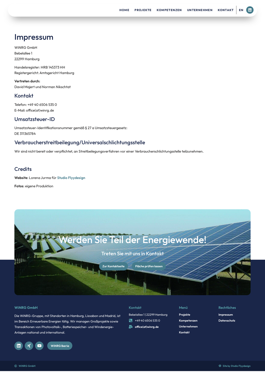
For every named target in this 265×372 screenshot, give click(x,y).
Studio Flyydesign (71, 177)
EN (241, 10)
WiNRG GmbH (26, 308)
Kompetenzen (169, 10)
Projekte (143, 10)
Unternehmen (200, 10)
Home (124, 10)
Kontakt (226, 10)
